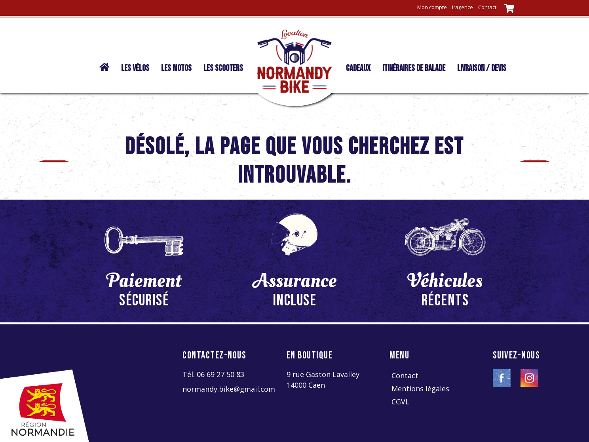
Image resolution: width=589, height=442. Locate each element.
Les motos (176, 68)
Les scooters (223, 68)
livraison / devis (481, 68)
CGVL (400, 401)
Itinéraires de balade (413, 68)
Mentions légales (420, 388)
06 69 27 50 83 (220, 374)
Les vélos (135, 68)
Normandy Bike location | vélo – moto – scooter (102, 72)
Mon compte (432, 7)
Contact (487, 7)
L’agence (462, 7)
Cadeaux (358, 68)
